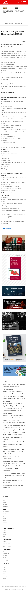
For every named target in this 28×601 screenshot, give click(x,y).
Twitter (4, 567)
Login (19, 2)
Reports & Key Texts (7, 514)
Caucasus (13, 21)
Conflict (4, 532)
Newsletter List (6, 553)
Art (9, 21)
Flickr (4, 573)
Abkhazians (5, 500)
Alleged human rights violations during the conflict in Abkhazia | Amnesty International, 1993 (14, 387)
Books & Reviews (6, 543)
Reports (10, 19)
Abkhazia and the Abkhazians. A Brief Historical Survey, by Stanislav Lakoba (20, 10)
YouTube (4, 571)
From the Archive (6, 544)
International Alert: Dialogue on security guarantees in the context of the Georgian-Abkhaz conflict (14, 399)
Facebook (5, 565)
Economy (23, 19)
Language (5, 504)
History (4, 534)
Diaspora (4, 21)
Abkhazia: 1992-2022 (7, 546)
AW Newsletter (18, 23)
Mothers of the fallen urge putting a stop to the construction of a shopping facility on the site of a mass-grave (14, 476)
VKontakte (5, 574)
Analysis (4, 530)
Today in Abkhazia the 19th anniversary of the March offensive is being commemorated (14, 468)
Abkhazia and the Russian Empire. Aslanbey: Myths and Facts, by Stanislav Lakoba (8, 10)
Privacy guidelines (14, 586)
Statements (16, 19)
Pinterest (4, 578)
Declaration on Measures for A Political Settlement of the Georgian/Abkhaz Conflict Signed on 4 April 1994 (13, 418)
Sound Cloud (5, 576)
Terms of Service (7, 586)
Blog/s (4, 536)
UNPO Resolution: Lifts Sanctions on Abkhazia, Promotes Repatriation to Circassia (12, 437)
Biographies (5, 506)
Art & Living (5, 522)
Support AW (5, 560)
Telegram (4, 569)
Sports (18, 21)
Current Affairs (6, 511)
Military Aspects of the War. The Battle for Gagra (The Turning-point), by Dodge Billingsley (14, 444)
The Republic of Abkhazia (8, 499)
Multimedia (5, 23)
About (4, 551)
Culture (4, 502)
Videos (6, 588)
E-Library (4, 541)
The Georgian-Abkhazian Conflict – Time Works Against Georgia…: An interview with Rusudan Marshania (13, 452)
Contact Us (5, 559)
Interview (4, 19)
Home (3, 586)
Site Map (4, 557)
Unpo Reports (7, 228)
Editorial (11, 23)
